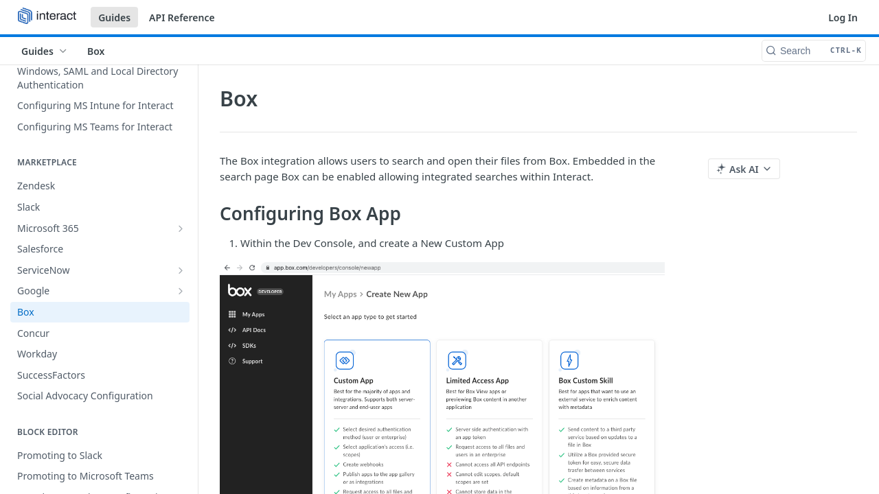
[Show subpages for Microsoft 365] (180, 228)
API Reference (182, 17)
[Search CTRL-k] (813, 50)
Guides (114, 17)
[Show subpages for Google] (180, 290)
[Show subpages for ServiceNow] (180, 270)
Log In (843, 17)
